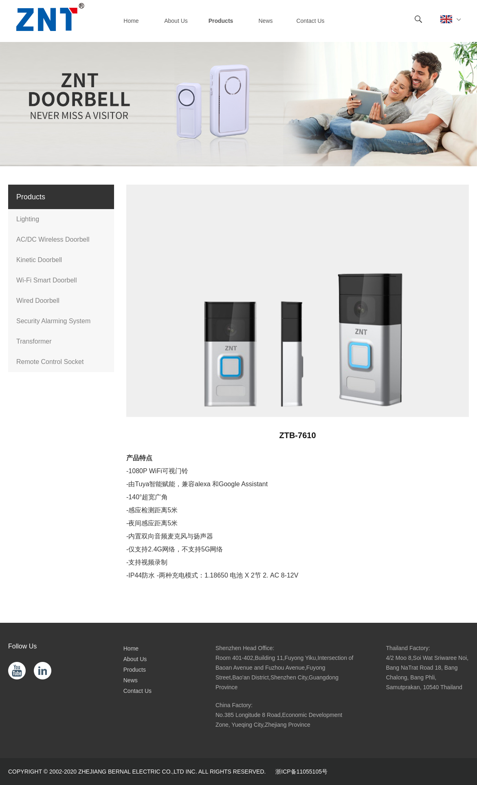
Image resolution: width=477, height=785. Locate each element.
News (130, 680)
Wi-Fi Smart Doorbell (46, 280)
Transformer (34, 341)
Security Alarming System (53, 321)
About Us (135, 659)
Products (134, 669)
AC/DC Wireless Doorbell (53, 239)
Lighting (27, 219)
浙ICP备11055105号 (301, 771)
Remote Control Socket (50, 361)
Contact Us (137, 691)
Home (130, 648)
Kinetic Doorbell (39, 259)
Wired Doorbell (37, 300)
